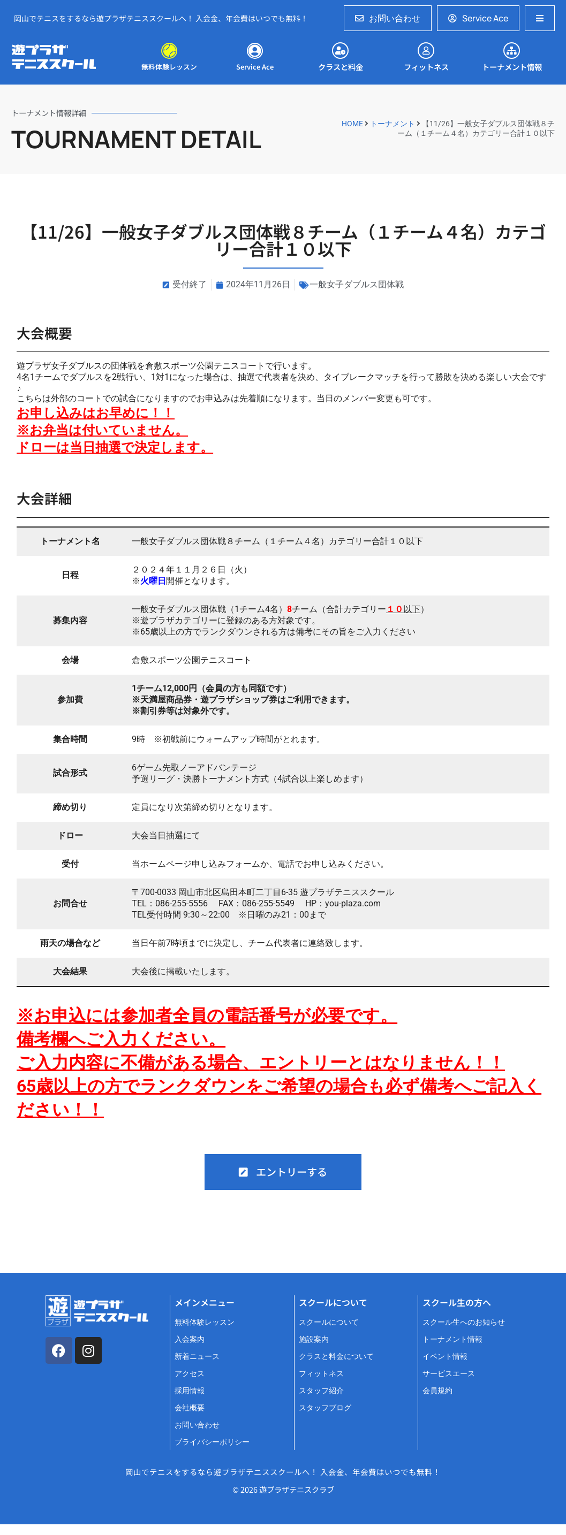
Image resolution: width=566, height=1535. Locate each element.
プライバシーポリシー (212, 1442)
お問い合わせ (197, 1425)
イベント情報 (444, 1356)
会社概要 (190, 1407)
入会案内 (190, 1339)
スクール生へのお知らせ (463, 1322)
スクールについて (329, 1322)
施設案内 (314, 1339)
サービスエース (448, 1373)
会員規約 (437, 1390)
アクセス (190, 1373)
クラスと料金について (336, 1356)
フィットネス (321, 1373)
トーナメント (392, 123)
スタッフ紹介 (321, 1390)
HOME (352, 123)
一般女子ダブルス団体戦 (357, 284)
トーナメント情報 (452, 1339)
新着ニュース (197, 1356)
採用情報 (190, 1390)
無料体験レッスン (205, 1322)
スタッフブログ (325, 1407)
